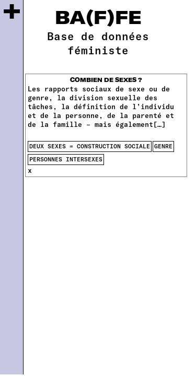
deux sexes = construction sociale (89, 146)
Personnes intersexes (65, 159)
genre (163, 146)
